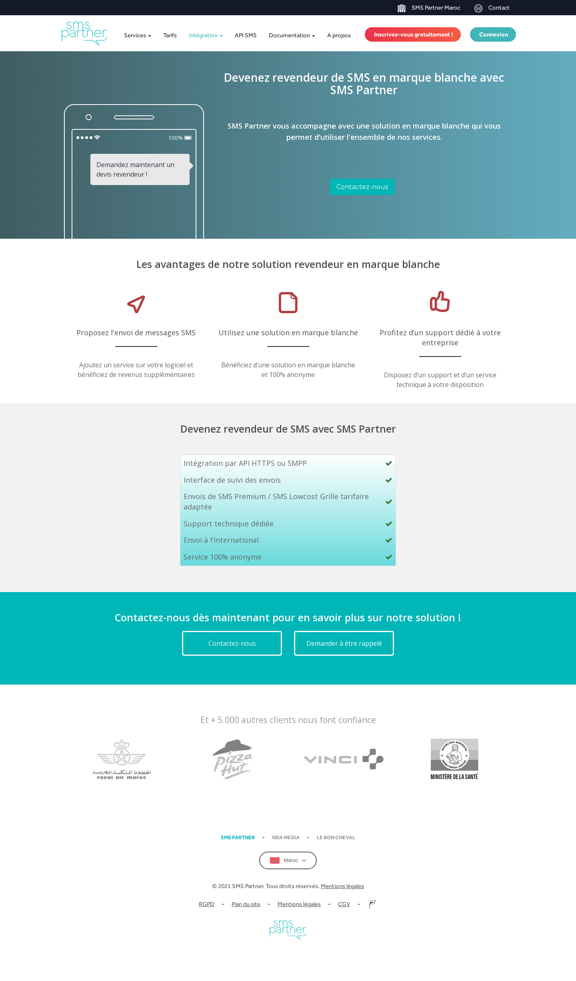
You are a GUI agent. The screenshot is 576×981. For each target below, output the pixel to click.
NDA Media (286, 837)
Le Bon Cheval (336, 837)
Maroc (288, 860)
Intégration (206, 35)
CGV (344, 903)
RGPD (206, 903)
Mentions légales (342, 885)
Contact (492, 8)
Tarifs (170, 35)
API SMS (246, 35)
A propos (339, 35)
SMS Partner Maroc (429, 8)
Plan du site (246, 903)
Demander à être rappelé (344, 643)
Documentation (292, 35)
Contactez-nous (362, 187)
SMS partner (238, 837)
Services (137, 35)
